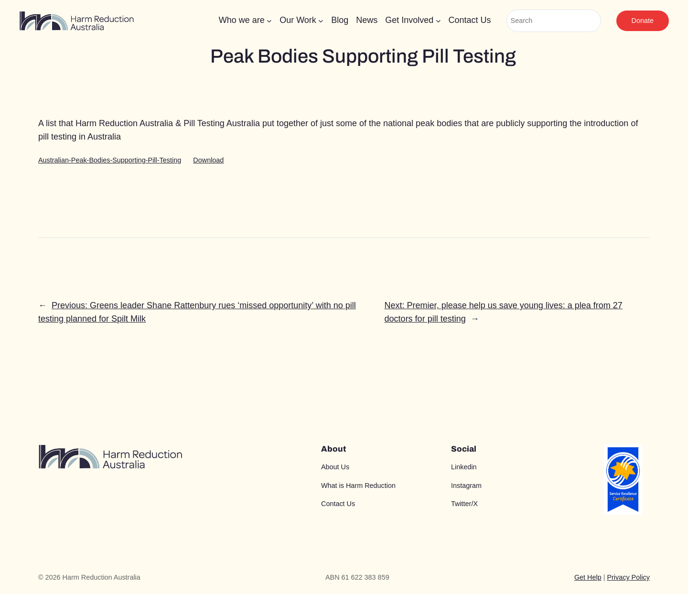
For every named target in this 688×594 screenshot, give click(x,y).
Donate (643, 20)
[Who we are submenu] (269, 20)
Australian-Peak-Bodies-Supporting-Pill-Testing (109, 160)
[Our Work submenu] (320, 20)
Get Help (588, 577)
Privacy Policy (628, 577)
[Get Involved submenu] (438, 20)
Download (208, 160)
